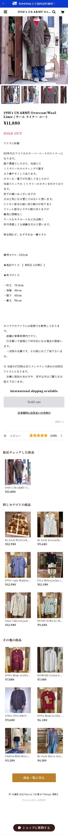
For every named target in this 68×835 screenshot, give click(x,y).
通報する (59, 421)
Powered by (34, 800)
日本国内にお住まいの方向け (34, 413)
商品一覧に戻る (34, 778)
